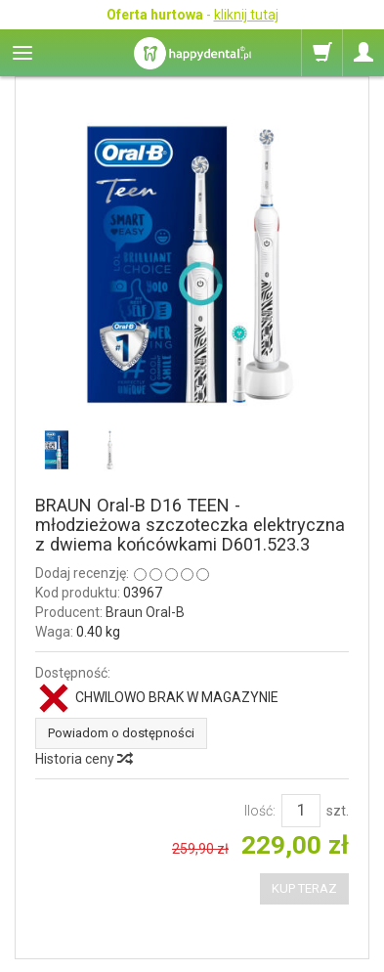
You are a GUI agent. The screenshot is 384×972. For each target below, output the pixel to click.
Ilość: (260, 810)
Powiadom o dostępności (121, 733)
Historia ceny (83, 759)
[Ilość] (300, 810)
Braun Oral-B (145, 612)
